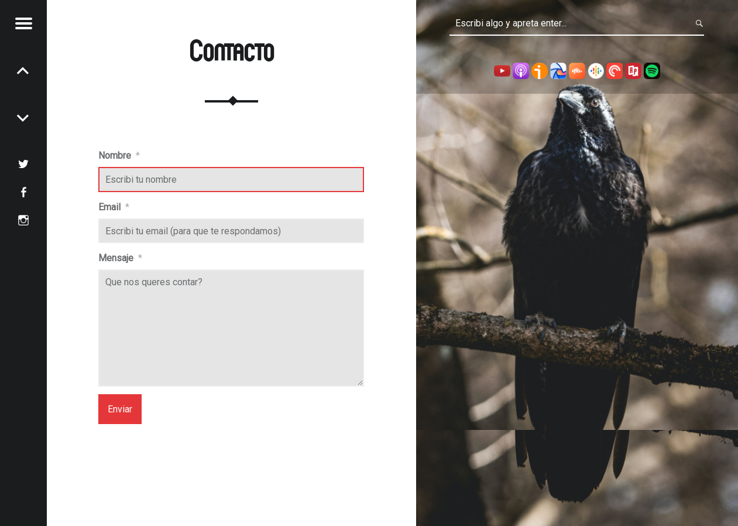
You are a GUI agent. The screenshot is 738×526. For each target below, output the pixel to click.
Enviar (120, 409)
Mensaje (120, 258)
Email (113, 207)
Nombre (119, 155)
